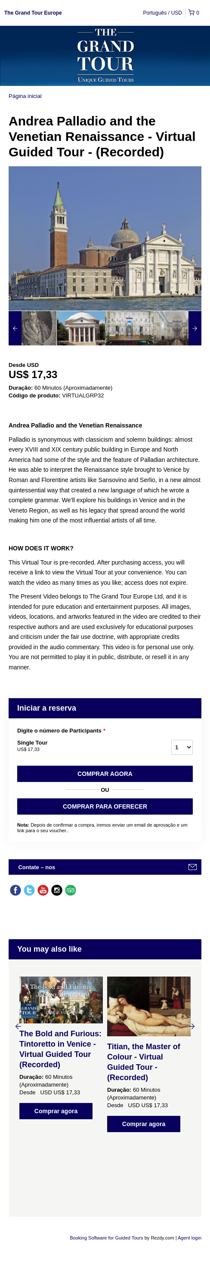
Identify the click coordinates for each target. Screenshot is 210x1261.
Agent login (189, 1237)
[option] (33, 328)
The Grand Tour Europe (33, 13)
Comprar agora (105, 773)
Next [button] (192, 1026)
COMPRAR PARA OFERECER (105, 806)
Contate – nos (36, 867)
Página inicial (25, 96)
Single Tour (83, 746)
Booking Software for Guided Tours (107, 1237)
